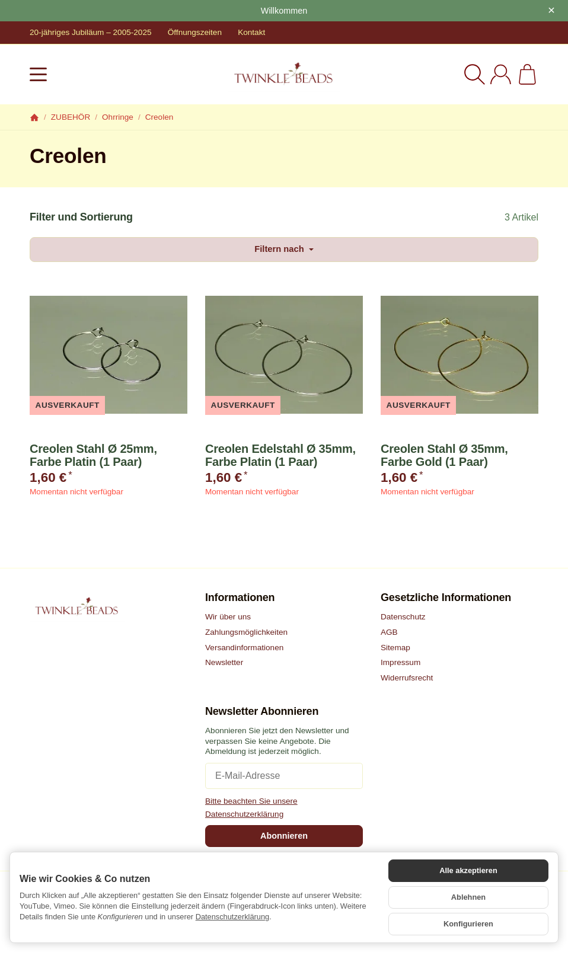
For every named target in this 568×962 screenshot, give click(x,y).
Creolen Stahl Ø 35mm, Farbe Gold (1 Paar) (444, 456)
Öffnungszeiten (195, 32)
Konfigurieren (468, 925)
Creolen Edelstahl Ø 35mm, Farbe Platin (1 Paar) (280, 456)
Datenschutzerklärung (232, 921)
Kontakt (251, 32)
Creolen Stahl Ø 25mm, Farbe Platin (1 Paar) (93, 456)
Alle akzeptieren (468, 878)
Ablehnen (468, 901)
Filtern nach (283, 250)
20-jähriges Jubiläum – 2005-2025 (91, 32)
